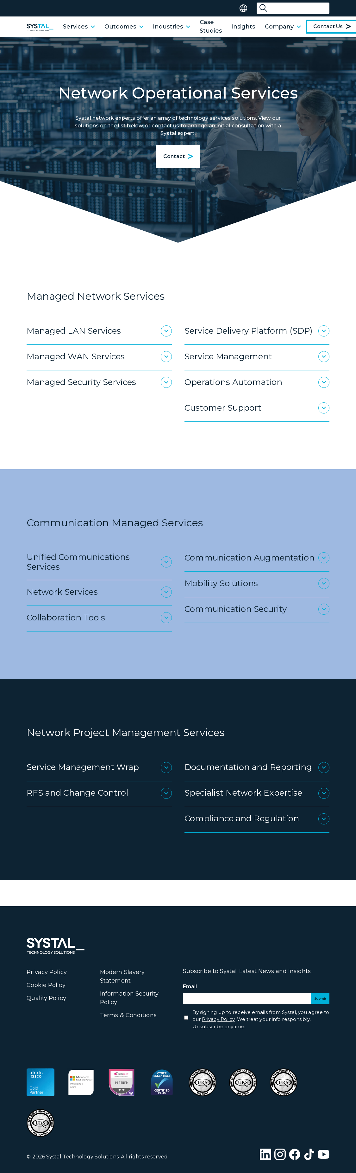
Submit (320, 999)
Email (201, 987)
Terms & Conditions (128, 1015)
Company (283, 26)
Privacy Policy (46, 972)
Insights (243, 26)
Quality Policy (46, 998)
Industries (171, 26)
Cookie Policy (46, 985)
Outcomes (123, 26)
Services (79, 26)
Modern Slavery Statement (122, 976)
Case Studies (211, 26)
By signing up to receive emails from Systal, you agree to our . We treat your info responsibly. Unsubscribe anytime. (260, 1019)
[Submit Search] (263, 8)
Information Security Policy (129, 998)
